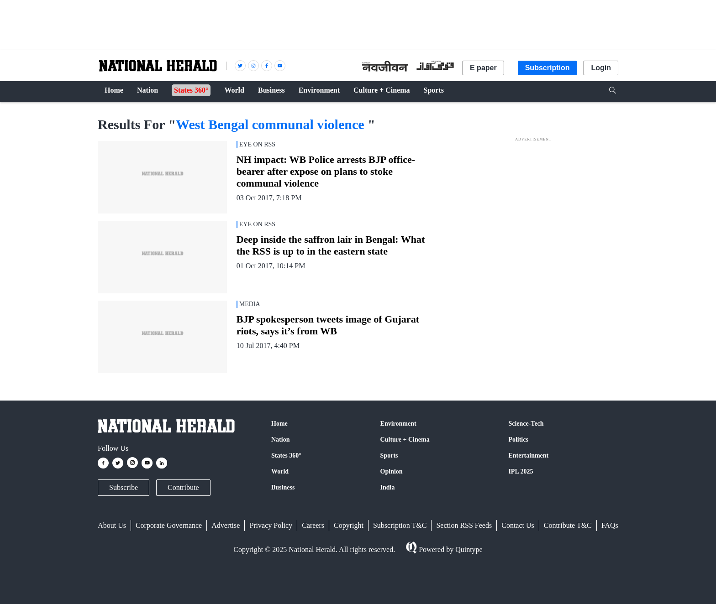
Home (279, 423)
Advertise (225, 525)
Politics (518, 439)
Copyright (348, 525)
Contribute (183, 487)
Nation (280, 439)
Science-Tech (525, 423)
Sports (389, 455)
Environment (398, 423)
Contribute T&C (568, 525)
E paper (483, 68)
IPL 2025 (520, 471)
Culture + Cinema (405, 439)
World (280, 471)
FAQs (609, 525)
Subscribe (123, 487)
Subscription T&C (400, 525)
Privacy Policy (270, 525)
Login (601, 68)
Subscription (547, 68)
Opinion (391, 471)
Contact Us (517, 525)
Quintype (468, 549)
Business (283, 487)
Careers (313, 525)
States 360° (286, 455)
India (387, 487)
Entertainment (528, 455)
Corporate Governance (169, 525)
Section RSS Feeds (464, 525)
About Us (112, 525)
